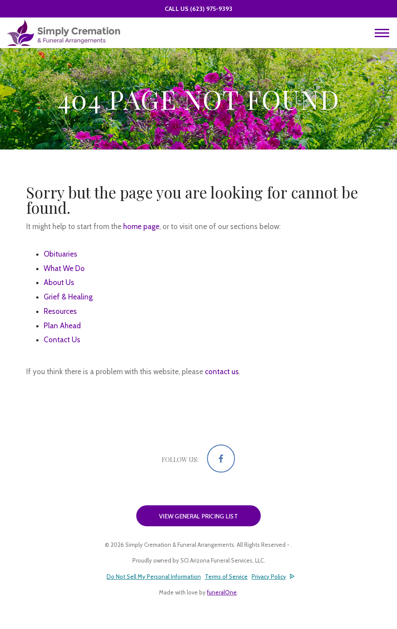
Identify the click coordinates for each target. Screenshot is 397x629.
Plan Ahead (62, 325)
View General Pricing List (198, 516)
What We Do (64, 268)
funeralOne (222, 592)
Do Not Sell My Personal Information (154, 576)
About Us (59, 282)
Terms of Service (226, 576)
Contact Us (62, 339)
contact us (222, 371)
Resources (60, 311)
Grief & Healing (68, 296)
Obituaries (60, 254)
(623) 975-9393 (211, 9)
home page (141, 226)
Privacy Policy (269, 576)
